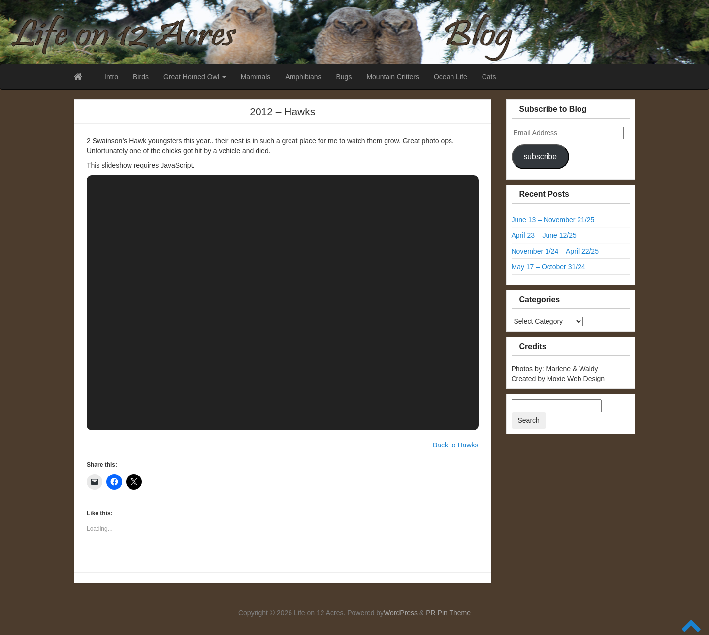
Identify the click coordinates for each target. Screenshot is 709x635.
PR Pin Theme (448, 613)
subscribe (539, 156)
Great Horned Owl (194, 77)
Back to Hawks (456, 445)
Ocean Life (450, 77)
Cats (489, 77)
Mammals (256, 77)
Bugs (344, 77)
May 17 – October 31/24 (548, 267)
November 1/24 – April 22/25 (555, 251)
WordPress (401, 613)
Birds (141, 77)
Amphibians (303, 77)
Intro (111, 77)
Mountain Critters (392, 77)
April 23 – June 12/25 (544, 235)
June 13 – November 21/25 (553, 219)
